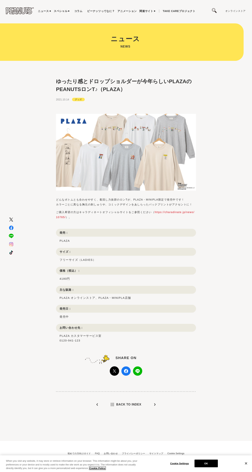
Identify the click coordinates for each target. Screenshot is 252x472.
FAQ (97, 453)
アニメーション (127, 11)
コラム (78, 11)
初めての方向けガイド (79, 453)
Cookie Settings (175, 453)
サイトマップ (156, 453)
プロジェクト (179, 11)
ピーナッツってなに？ (101, 11)
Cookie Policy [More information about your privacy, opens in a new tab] (97, 469)
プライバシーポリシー (133, 453)
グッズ (78, 102)
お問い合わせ (111, 453)
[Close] (246, 465)
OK (206, 465)
